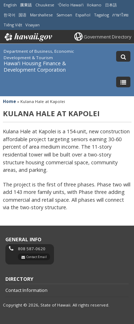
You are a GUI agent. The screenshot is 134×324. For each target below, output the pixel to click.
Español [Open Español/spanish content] (82, 14)
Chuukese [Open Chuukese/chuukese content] (44, 4)
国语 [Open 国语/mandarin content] (22, 14)
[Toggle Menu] (123, 82)
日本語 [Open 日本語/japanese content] (111, 4)
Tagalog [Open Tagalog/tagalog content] (101, 14)
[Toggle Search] (123, 56)
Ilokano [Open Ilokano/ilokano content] (94, 4)
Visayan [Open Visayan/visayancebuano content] (32, 24)
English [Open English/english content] (10, 4)
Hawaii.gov (28, 37)
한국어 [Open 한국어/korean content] (9, 14)
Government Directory (107, 37)
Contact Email (36, 257)
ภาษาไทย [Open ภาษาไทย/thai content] (120, 14)
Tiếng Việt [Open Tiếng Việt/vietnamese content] (13, 24)
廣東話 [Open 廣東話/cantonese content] (26, 4)
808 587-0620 (31, 248)
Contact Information (26, 290)
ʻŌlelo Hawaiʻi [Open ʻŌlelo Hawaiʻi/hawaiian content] (71, 4)
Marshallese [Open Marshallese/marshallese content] (41, 14)
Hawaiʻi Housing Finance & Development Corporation (35, 66)
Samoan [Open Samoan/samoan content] (64, 14)
